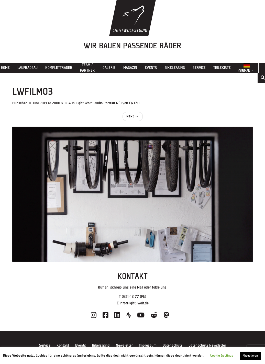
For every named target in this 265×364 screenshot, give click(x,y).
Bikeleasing (175, 68)
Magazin (130, 68)
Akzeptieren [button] (250, 355)
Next (132, 116)
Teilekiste (222, 68)
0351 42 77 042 (134, 297)
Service (199, 68)
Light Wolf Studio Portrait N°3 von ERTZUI (108, 103)
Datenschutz (172, 345)
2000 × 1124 (61, 103)
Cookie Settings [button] (221, 355)
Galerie (109, 68)
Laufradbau (27, 68)
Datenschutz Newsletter (207, 345)
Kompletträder (58, 68)
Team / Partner (87, 67)
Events (151, 68)
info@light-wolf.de (134, 303)
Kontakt (63, 345)
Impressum (148, 345)
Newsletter (124, 345)
